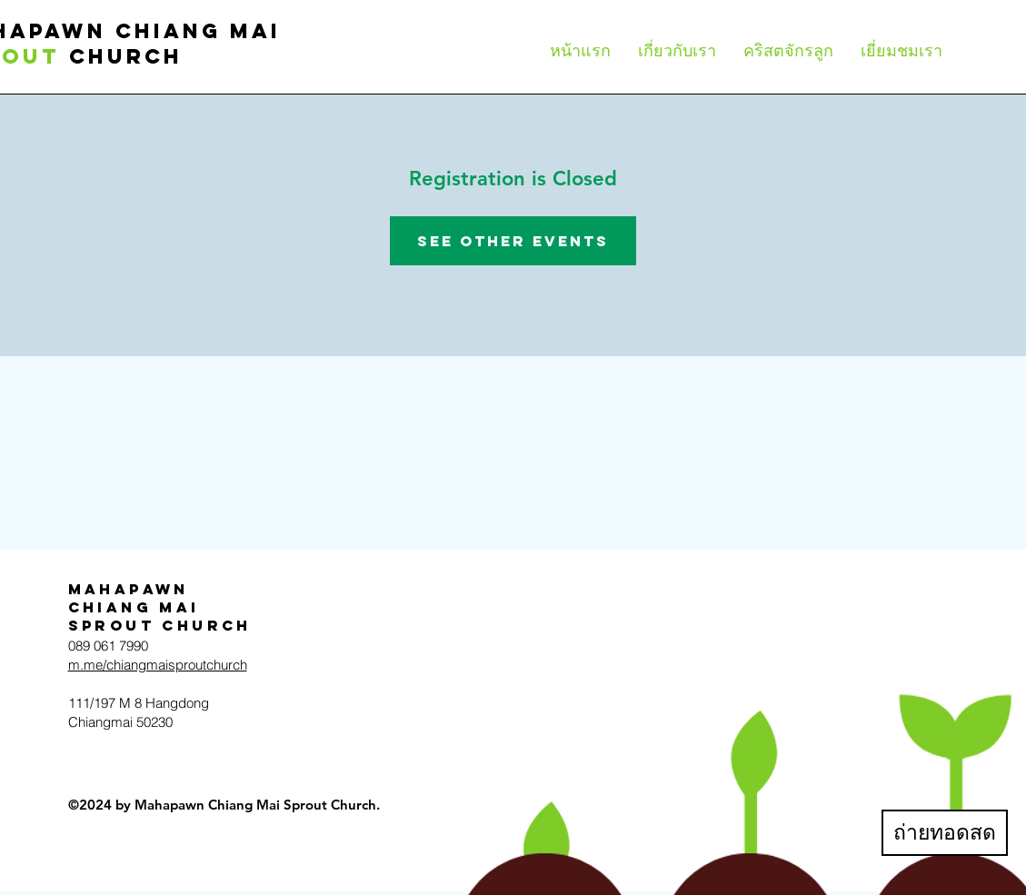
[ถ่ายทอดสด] (945, 833)
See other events (513, 241)
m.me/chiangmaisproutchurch (157, 664)
